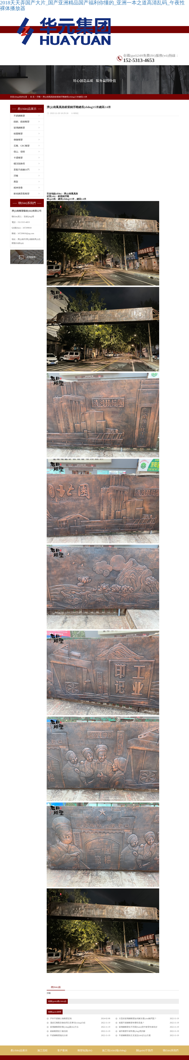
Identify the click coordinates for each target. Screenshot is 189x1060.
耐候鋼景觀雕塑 (21, 193)
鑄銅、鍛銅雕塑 (21, 121)
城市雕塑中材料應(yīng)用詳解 (132, 1031)
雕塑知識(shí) (19, 62)
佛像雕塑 (18, 139)
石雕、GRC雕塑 (22, 146)
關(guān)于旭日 (57, 62)
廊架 (16, 181)
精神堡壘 (18, 188)
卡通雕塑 (18, 157)
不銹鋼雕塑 (57, 55)
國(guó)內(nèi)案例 (75, 55)
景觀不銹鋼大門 (21, 169)
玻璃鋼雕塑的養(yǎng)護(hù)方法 (64, 1027)
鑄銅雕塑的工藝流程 (59, 1031)
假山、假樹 (19, 151)
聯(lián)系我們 (75, 62)
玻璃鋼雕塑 (19, 127)
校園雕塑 (18, 133)
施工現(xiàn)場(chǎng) (38, 62)
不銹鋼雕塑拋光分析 (59, 1035)
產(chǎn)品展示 (38, 55)
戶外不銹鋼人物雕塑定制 (61, 1018)
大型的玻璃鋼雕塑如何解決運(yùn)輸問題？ (138, 1018)
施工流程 (42, 1050)
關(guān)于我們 (144, 1050)
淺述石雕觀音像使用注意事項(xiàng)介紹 (67, 1023)
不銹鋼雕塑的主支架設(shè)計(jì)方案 (135, 1035)
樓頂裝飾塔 (19, 163)
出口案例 (94, 55)
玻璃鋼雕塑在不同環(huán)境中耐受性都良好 (138, 1027)
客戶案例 (62, 1050)
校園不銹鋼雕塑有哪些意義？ (131, 1023)
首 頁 (32, 97)
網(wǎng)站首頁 (19, 55)
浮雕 (38, 97)
